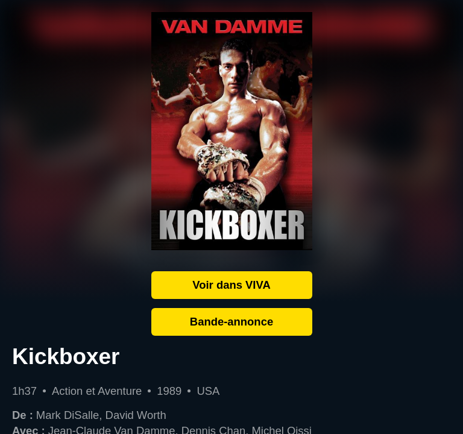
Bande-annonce (231, 321)
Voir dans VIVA (231, 284)
